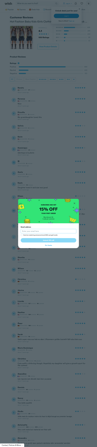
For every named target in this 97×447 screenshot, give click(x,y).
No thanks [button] (48, 245)
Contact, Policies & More (13, 445)
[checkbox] (21, 235)
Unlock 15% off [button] (48, 240)
